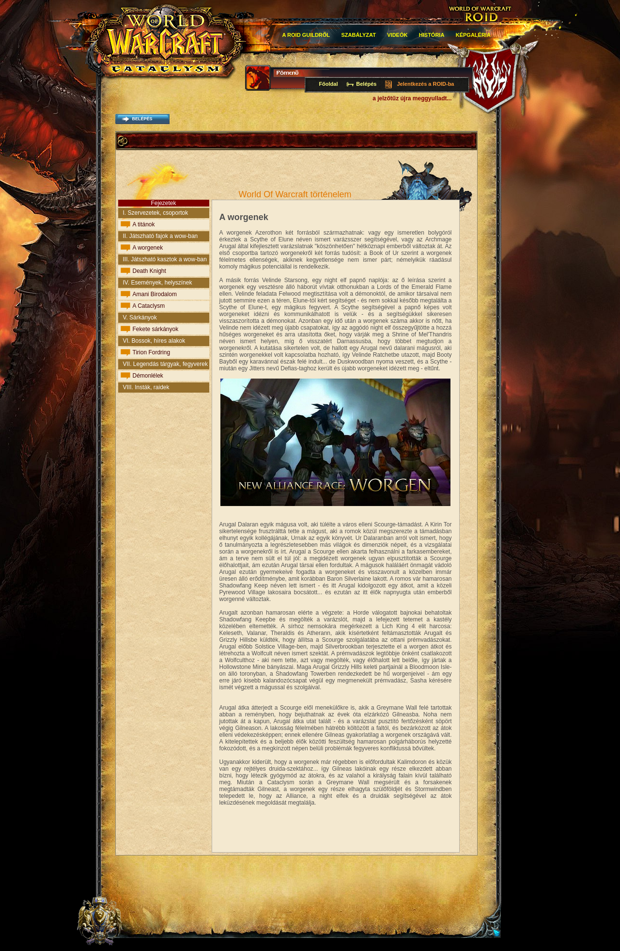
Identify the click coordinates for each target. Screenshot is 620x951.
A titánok (144, 224)
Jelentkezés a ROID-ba (425, 84)
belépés (142, 118)
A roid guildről (306, 35)
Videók (397, 35)
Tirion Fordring (151, 352)
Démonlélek (148, 375)
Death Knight (149, 271)
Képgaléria (473, 35)
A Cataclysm (149, 305)
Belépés (366, 84)
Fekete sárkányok (156, 329)
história (432, 35)
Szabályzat (358, 35)
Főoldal (328, 84)
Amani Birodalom (155, 294)
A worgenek (148, 247)
